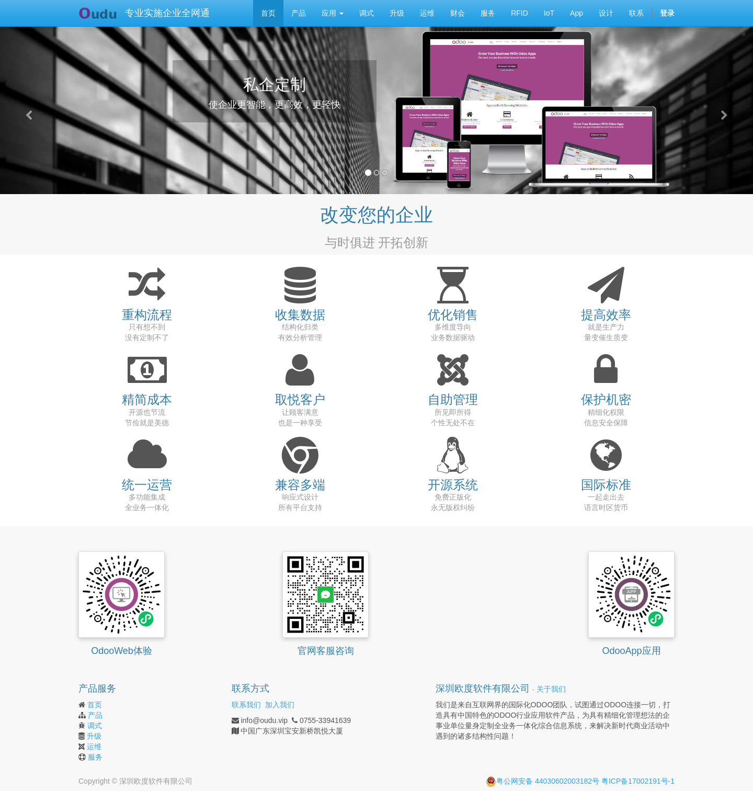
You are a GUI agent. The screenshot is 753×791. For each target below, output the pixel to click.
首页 (94, 704)
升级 (94, 736)
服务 (95, 757)
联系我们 (246, 704)
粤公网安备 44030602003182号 (542, 781)
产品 (95, 715)
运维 (94, 746)
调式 (94, 725)
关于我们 (551, 689)
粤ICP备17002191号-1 (638, 781)
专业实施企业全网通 (167, 13)
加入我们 (279, 704)
